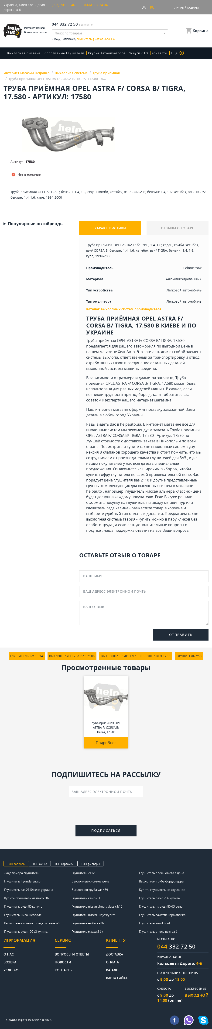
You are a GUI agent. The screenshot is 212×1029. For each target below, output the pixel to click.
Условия (11, 970)
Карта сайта (116, 978)
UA (143, 7)
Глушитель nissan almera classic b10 (97, 906)
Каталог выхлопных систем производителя (123, 309)
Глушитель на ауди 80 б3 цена (160, 906)
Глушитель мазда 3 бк (87, 931)
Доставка (114, 954)
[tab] (29, 943)
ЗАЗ (183, 457)
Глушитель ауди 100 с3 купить (26, 931)
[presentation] (106, 812)
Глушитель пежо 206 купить (159, 898)
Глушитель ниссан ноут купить (94, 915)
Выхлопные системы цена (90, 881)
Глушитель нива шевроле (22, 915)
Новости (63, 962)
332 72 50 (176, 946)
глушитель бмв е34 (26, 656)
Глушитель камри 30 (86, 898)
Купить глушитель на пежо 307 (26, 898)
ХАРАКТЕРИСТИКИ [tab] (110, 228)
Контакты (160, 53)
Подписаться (106, 830)
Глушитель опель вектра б (158, 931)
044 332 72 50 (65, 24)
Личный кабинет (186, 7)
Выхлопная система (24, 53)
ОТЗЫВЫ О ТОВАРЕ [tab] (177, 228)
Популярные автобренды (36, 223)
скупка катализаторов (107, 53)
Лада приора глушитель (21, 873)
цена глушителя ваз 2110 (126, 480)
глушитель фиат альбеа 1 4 (96, 39)
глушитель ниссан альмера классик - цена (163, 491)
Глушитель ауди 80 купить (23, 906)
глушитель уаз (189, 656)
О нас (8, 954)
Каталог (113, 970)
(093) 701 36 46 (63, 5)
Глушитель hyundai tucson (23, 881)
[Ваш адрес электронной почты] (106, 791)
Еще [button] (177, 53)
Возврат (10, 962)
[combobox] (110, 33)
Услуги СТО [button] (138, 53)
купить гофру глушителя (108, 474)
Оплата (112, 962)
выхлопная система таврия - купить (118, 519)
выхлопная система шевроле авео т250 (136, 656)
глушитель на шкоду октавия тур (155, 502)
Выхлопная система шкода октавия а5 (31, 923)
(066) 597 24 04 (96, 5)
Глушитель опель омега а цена (161, 873)
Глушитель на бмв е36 (88, 923)
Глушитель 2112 (83, 873)
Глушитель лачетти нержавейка (162, 915)
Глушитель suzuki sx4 (154, 923)
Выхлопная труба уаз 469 (90, 890)
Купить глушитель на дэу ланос (162, 890)
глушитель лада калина (107, 508)
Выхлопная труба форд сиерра (161, 881)
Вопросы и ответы (72, 954)
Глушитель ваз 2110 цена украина (28, 890)
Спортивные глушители (64, 53)
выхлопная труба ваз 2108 (72, 656)
